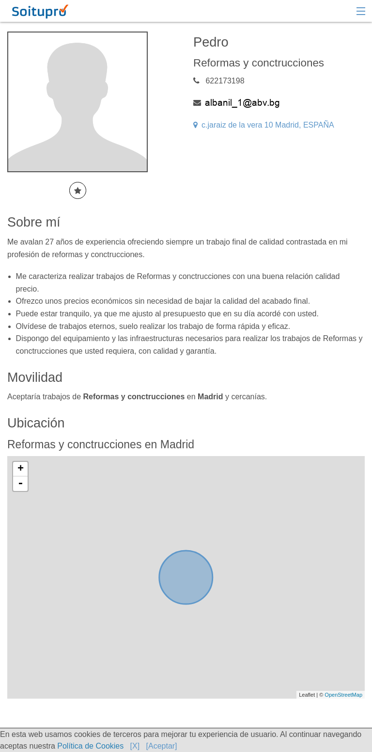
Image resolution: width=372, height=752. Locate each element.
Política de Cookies (90, 746)
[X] (135, 746)
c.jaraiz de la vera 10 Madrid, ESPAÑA (263, 125)
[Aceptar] (161, 746)
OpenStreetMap (343, 695)
